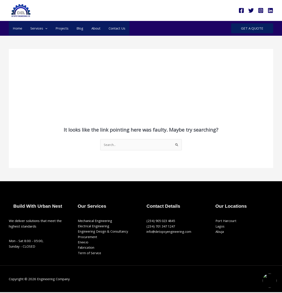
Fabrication (86, 248)
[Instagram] (260, 10)
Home (17, 28)
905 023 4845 (166, 220)
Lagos (220, 226)
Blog (74, 28)
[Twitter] (251, 10)
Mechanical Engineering (95, 220)
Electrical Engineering (94, 226)
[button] (43, 28)
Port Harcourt (226, 220)
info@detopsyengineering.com (170, 232)
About (89, 28)
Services (36, 28)
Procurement (88, 237)
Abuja (219, 232)
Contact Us (108, 28)
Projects (58, 28)
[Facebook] (241, 10)
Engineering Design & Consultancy (103, 232)
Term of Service (90, 253)
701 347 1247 (166, 226)
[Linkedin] (270, 10)
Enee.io (83, 242)
